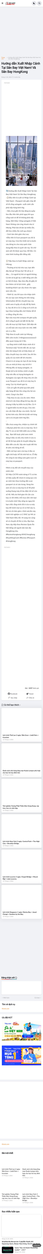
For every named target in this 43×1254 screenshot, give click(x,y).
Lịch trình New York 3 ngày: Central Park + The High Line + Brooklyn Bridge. (21, 842)
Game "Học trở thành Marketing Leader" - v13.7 (26, 1249)
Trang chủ (3, 58)
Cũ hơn (37, 998)
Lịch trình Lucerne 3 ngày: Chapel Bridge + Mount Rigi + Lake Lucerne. (20, 878)
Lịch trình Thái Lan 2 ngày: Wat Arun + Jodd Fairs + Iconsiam (21, 736)
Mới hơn (6, 998)
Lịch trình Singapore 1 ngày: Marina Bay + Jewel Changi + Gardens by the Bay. (20, 913)
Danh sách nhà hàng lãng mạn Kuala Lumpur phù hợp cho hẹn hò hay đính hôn (21, 772)
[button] (3, 3)
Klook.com (5, 1009)
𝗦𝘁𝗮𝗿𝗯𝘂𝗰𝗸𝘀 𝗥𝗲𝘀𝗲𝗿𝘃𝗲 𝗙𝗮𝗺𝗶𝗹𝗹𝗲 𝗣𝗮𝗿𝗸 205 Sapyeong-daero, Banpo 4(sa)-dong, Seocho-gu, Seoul (21, 1243)
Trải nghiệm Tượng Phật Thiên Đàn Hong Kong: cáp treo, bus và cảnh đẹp (21, 807)
